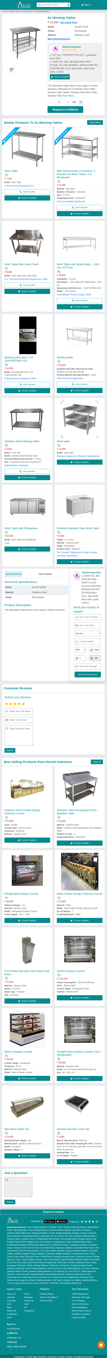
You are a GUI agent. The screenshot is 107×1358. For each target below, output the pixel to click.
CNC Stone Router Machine (52, 1249)
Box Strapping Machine (38, 1232)
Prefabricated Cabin (62, 1240)
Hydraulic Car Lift (48, 1235)
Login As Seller (79, 1316)
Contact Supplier (60, 75)
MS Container (46, 1240)
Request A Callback (53, 1210)
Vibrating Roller (20, 1229)
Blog (9, 1306)
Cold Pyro (54, 1282)
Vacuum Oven (20, 1246)
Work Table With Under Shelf (21, 263)
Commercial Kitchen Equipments (42, 1261)
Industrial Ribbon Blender (60, 1229)
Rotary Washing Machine (77, 1249)
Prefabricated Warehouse (39, 1243)
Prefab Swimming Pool (76, 1273)
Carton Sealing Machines (60, 1232)
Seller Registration (80, 1292)
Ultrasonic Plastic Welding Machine (33, 1264)
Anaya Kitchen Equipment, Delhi (20, 377)
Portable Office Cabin (82, 1240)
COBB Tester (46, 1255)
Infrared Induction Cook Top (73, 1127)
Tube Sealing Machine (38, 1229)
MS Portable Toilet (68, 1238)
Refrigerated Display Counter (21, 892)
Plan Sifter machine (66, 1261)
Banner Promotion (80, 1302)
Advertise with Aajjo (81, 1296)
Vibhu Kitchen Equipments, (70, 377)
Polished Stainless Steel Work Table (78, 527)
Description (45, 572)
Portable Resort (85, 1238)
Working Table (27, 10)
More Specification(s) (59, 37)
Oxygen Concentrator (22, 1282)
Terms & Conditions (49, 1296)
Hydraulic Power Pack (83, 1246)
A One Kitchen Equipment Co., (19, 184)
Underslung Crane (80, 1252)
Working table (65, 356)
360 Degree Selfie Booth (71, 1282)
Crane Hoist (19, 1255)
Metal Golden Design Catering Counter (79, 892)
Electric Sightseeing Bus (40, 1279)
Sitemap (11, 1296)
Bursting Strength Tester (64, 1255)
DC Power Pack (47, 1246)
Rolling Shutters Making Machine (37, 1270)
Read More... (68, 94)
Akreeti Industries (71, 45)
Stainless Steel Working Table (21, 440)
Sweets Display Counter (71, 969)
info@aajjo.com (14, 1336)
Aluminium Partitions (82, 1229)
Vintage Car (68, 1279)
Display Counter (80, 1232)
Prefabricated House (60, 1243)
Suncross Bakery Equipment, (71, 200)
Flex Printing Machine (29, 1249)
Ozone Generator (40, 1282)
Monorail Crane (32, 1255)
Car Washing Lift (60, 1270)
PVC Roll (12, 1261)
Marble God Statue (91, 1258)
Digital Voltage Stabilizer (34, 1252)
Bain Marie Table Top (16, 1127)
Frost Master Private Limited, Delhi (74, 293)
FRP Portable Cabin (30, 1240)
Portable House (28, 1238)
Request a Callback (65, 108)
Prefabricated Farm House (47, 1238)
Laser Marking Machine (37, 1226)
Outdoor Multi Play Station (74, 1226)
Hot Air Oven (33, 1246)
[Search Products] (38, 4)
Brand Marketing (79, 1306)
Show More (95, 121)
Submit (9, 749)
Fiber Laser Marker (52, 1258)
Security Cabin (13, 1238)
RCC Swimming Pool (57, 1276)
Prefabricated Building (16, 1243)
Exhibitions (12, 1313)
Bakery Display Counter (18, 1050)
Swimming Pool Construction (34, 1276)
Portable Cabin (55, 1226)
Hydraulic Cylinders (64, 1246)
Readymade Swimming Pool (80, 1276)
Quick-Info (11, 1309)
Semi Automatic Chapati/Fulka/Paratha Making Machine (40, 1273)
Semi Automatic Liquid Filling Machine (64, 1267)
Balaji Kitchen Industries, (16, 464)
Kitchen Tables (14, 10)
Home (4, 10)
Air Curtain (22, 1261)
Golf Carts (57, 1279)
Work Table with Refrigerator (21, 527)
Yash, (7, 542)
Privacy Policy (46, 1299)
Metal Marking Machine (72, 1258)
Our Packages (78, 1299)
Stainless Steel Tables (16, 1232)
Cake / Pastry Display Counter (29, 1258)
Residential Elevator (31, 1235)
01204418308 (13, 1327)
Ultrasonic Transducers (60, 1264)
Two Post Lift (74, 1270)
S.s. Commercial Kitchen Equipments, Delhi (26, 278)
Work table (63, 440)
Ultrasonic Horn (83, 1261)
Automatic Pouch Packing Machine (31, 1267)
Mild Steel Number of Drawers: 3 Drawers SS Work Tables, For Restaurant (76, 173)
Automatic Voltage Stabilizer (58, 1252)
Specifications (13, 572)
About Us (11, 1292)
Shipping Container (79, 1243)
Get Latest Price (68, 21)
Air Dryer (86, 1267)
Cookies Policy (46, 1292)
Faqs (9, 1316)
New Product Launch (81, 1309)
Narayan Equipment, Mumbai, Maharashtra (78, 455)
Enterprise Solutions (81, 1313)
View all (97, 760)
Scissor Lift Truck (65, 1235)
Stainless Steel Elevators (85, 1235)
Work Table (11, 169)
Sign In (86, 4)
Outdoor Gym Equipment (18, 1279)
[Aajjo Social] (82, 1220)
